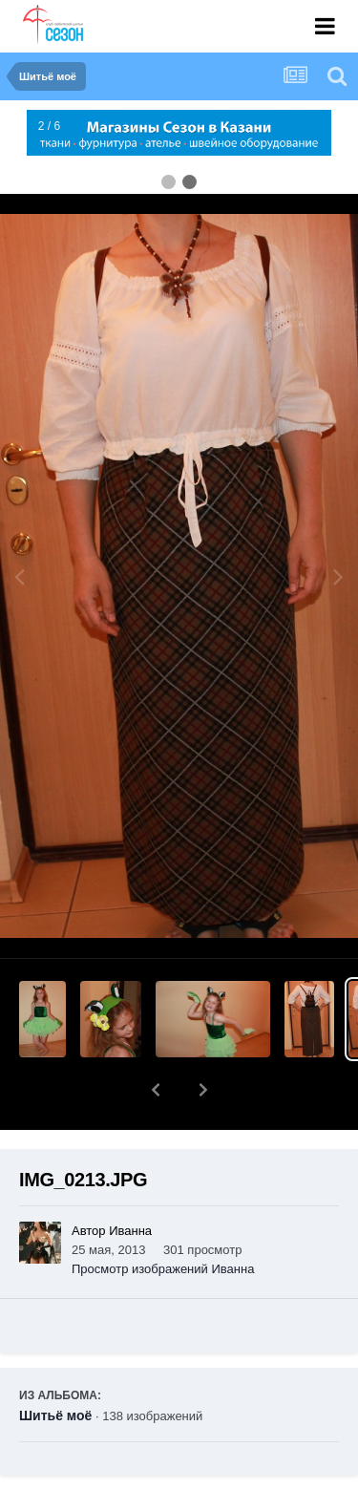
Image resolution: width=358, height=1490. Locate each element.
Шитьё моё (55, 1365)
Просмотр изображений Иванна (163, 1219)
